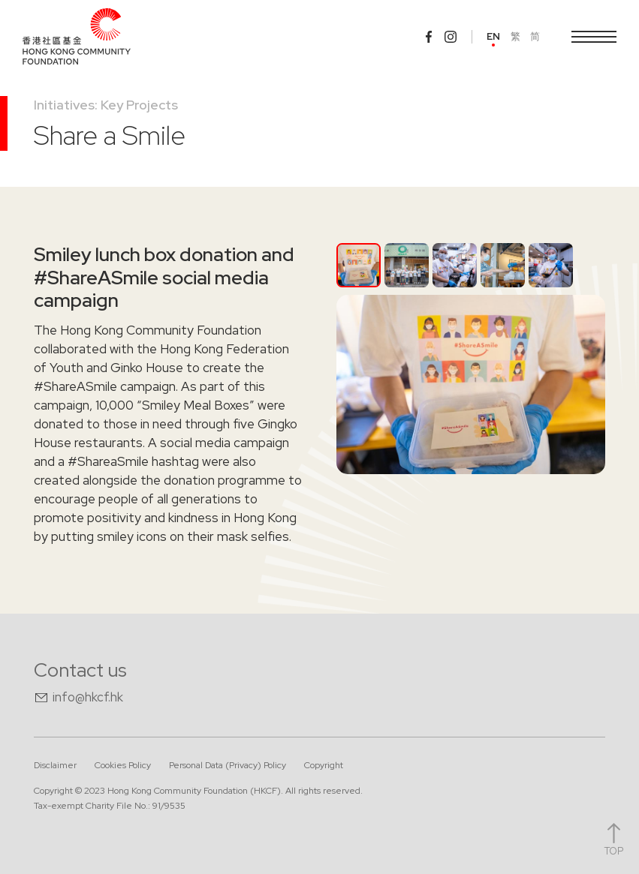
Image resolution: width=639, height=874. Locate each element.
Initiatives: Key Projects (106, 105)
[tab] (358, 265)
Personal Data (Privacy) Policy (227, 765)
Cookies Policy (123, 765)
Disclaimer (55, 765)
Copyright (323, 765)
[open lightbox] (470, 384)
